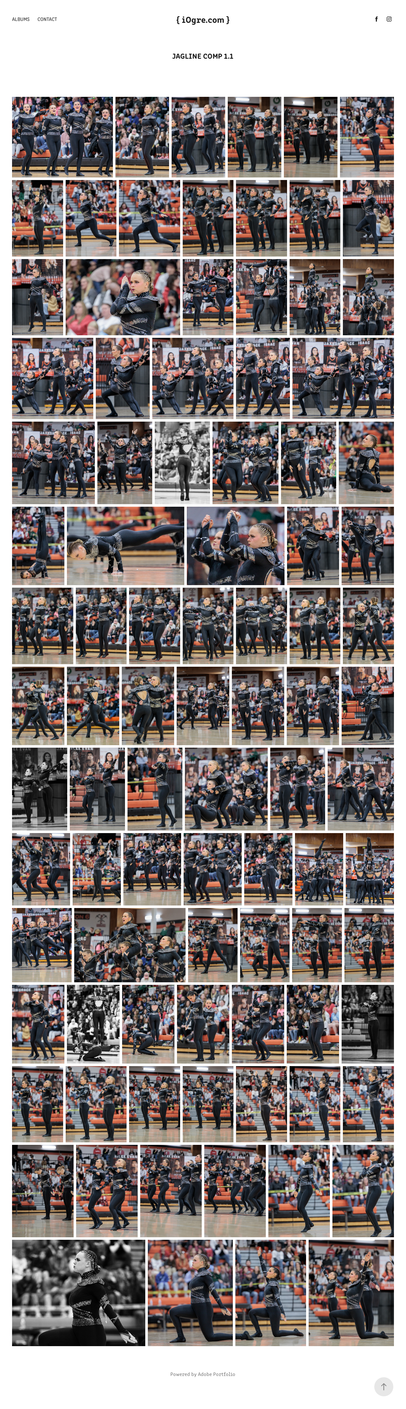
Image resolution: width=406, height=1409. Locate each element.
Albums (20, 19)
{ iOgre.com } (203, 19)
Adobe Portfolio (216, 1374)
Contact (47, 19)
